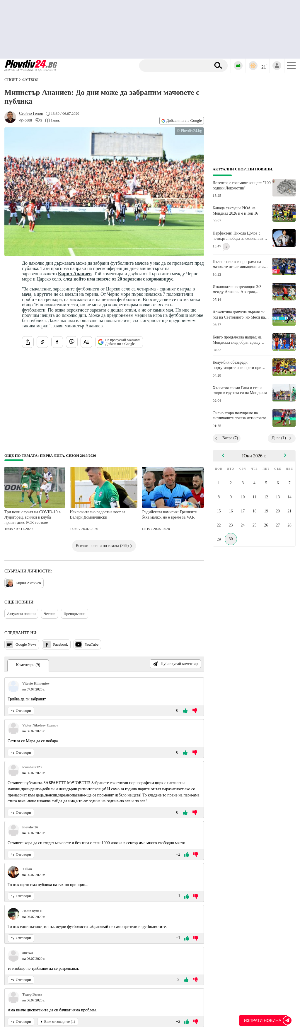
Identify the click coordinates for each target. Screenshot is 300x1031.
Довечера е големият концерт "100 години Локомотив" (242, 185)
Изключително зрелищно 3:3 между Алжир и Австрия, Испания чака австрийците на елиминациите (238, 290)
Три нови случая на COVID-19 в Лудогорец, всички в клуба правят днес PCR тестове (32, 517)
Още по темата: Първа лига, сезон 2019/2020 (50, 456)
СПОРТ (11, 80)
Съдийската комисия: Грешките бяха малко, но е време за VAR (169, 514)
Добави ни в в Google (181, 120)
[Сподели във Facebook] (57, 342)
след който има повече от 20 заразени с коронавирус (118, 278)
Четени (49, 613)
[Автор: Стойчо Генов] (31, 113)
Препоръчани (75, 613)
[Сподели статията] (28, 342)
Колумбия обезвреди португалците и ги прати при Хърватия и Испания (237, 365)
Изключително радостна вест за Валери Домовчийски (97, 514)
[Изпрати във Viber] (72, 342)
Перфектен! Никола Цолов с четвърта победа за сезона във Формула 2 (238, 236)
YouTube (86, 644)
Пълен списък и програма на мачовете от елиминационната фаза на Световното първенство (239, 264)
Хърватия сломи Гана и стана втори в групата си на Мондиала (240, 390)
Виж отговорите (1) (57, 1022)
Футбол (30, 80)
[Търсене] (176, 65)
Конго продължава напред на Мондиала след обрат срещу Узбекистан (237, 340)
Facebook (55, 644)
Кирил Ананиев (75, 273)
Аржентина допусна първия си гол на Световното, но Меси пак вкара (240, 315)
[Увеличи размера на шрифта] (86, 342)
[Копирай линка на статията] (42, 342)
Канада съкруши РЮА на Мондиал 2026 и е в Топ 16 (235, 211)
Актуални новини (21, 613)
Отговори (21, 711)
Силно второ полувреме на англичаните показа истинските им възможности (239, 416)
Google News (21, 644)
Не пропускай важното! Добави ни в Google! (119, 342)
